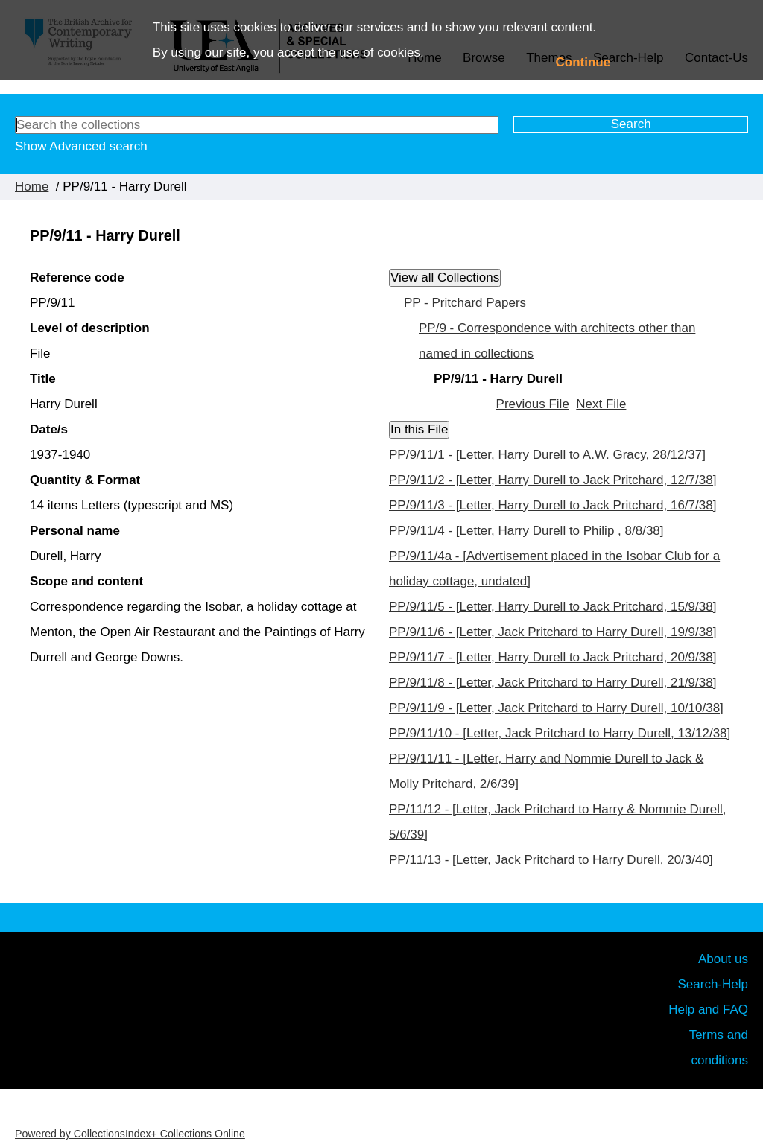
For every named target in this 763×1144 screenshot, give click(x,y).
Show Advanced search (81, 146)
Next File (601, 404)
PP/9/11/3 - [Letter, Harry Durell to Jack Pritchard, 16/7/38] (552, 505)
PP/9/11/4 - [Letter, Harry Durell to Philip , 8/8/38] (526, 531)
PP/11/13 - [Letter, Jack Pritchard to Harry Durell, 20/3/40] (551, 860)
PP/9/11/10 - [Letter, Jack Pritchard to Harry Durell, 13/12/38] (559, 733)
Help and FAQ (708, 1009)
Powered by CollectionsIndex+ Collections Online (130, 1134)
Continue (583, 62)
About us (723, 959)
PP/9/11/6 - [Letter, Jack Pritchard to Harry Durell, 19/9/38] (552, 632)
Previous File (532, 404)
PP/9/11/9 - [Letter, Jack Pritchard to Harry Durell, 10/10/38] (556, 708)
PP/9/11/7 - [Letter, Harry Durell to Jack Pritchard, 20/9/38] (552, 657)
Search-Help (713, 984)
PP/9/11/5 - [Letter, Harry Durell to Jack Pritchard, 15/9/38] (552, 607)
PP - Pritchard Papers (465, 303)
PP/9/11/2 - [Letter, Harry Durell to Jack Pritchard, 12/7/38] (552, 480)
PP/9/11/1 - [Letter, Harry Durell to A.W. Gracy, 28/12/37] (547, 455)
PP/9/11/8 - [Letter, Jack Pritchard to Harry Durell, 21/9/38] (552, 683)
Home (31, 186)
